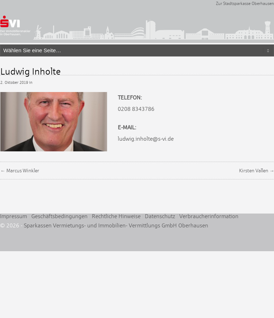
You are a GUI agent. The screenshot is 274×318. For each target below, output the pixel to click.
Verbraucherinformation (208, 216)
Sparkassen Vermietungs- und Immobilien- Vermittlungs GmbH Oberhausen (116, 225)
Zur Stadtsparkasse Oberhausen (245, 3)
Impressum (13, 216)
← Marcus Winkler (19, 170)
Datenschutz (160, 216)
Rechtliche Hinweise (116, 216)
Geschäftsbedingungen (59, 216)
